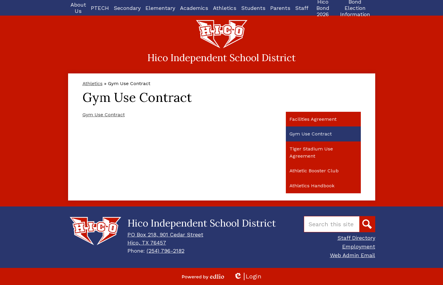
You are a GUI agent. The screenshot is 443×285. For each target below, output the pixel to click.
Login (247, 276)
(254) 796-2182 (165, 251)
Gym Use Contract (103, 114)
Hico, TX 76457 (146, 242)
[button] (78, 8)
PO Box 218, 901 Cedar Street (165, 234)
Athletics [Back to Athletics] (92, 83)
